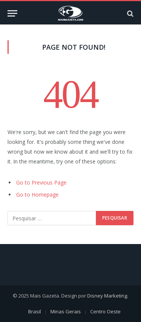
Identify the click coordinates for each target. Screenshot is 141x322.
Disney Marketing (107, 295)
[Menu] (12, 13)
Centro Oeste (105, 311)
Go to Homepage (37, 194)
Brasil (34, 311)
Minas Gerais (65, 311)
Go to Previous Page (41, 182)
